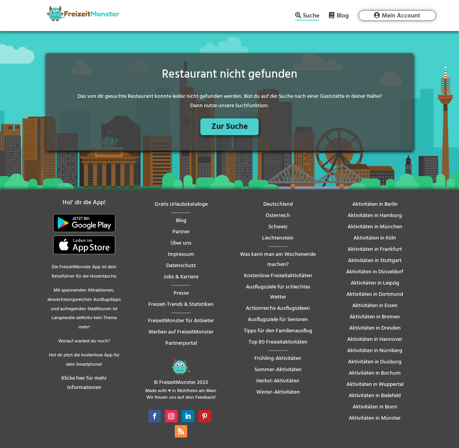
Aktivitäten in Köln (374, 238)
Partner (181, 231)
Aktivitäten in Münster (375, 418)
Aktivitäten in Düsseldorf (374, 271)
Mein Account (401, 16)
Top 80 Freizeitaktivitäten (278, 342)
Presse (181, 293)
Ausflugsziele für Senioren (278, 319)
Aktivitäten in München (375, 226)
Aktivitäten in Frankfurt (375, 249)
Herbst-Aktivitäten (277, 381)
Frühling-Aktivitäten (277, 358)
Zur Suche (229, 126)
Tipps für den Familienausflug (278, 330)
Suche (311, 16)
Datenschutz (181, 265)
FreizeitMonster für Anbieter (181, 320)
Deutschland (278, 204)
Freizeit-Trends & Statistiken (181, 304)
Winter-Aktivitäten (278, 392)
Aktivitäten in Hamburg (375, 215)
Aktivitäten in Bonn (375, 407)
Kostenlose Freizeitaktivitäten (278, 275)
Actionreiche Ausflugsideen (278, 308)
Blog (343, 15)
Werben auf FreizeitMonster (181, 332)
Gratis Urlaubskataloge (181, 204)
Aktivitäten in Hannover (374, 339)
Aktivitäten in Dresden (375, 328)
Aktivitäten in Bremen (374, 317)
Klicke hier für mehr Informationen (84, 383)
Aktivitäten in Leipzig (375, 283)
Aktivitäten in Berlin (375, 204)
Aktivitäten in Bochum (375, 373)
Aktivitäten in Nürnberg (374, 350)
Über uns (180, 243)
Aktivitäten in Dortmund (374, 294)
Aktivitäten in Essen (375, 305)
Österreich (278, 215)
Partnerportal (181, 343)
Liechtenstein (278, 238)
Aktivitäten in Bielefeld (375, 395)
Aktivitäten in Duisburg (375, 362)
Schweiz (277, 226)
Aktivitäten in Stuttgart (375, 260)
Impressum (181, 254)
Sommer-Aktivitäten (278, 369)
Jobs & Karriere (180, 277)
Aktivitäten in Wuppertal (374, 384)
